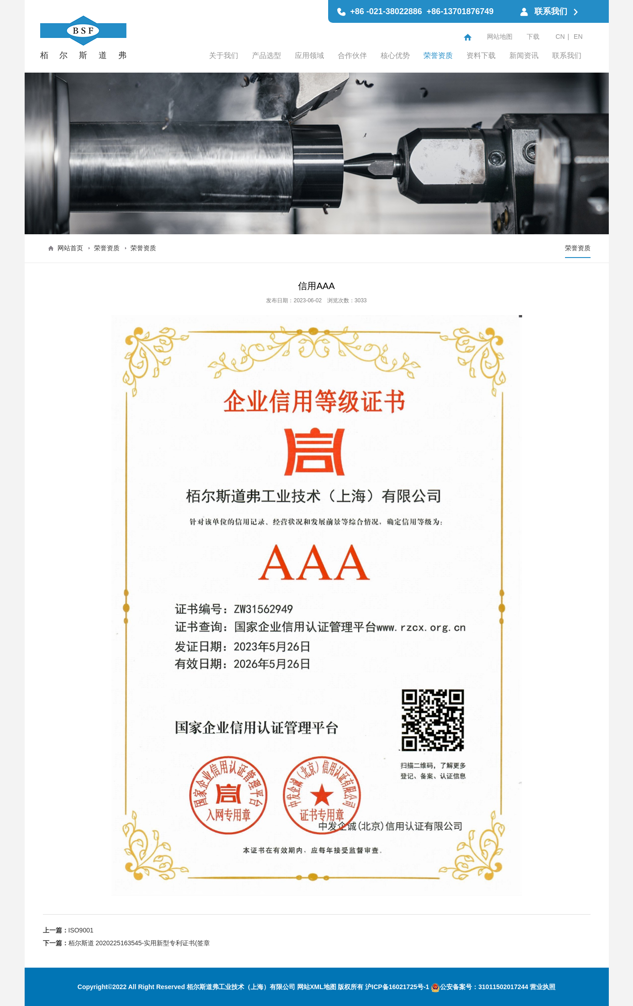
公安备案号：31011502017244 (479, 986)
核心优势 (395, 55)
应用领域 (309, 55)
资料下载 (481, 55)
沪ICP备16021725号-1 (397, 986)
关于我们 (223, 55)
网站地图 (500, 36)
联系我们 (566, 55)
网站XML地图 (316, 986)
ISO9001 (81, 930)
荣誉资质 (438, 55)
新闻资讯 (524, 55)
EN (578, 36)
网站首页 (70, 248)
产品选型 (266, 55)
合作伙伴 (352, 55)
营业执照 (542, 986)
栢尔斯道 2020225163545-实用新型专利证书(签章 (139, 943)
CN (560, 36)
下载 (533, 36)
